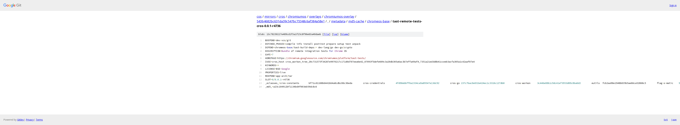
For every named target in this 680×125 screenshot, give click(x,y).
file (326, 34)
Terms (39, 119)
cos (259, 16)
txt (666, 119)
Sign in (673, 5)
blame (344, 34)
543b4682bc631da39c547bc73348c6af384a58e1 (291, 21)
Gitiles (20, 119)
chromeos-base (378, 21)
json (674, 119)
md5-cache (356, 21)
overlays (315, 16)
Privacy (30, 119)
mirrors (270, 16)
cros (282, 16)
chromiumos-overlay (339, 16)
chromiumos (297, 16)
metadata (338, 21)
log (335, 34)
